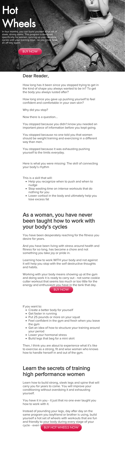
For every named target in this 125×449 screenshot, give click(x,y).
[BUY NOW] (30, 51)
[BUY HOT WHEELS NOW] (61, 427)
